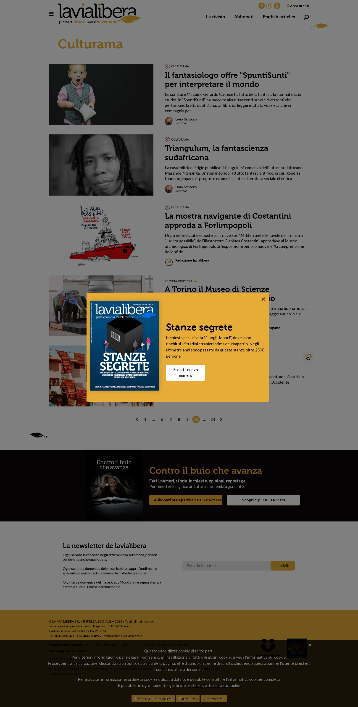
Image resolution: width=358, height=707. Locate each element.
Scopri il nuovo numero (186, 372)
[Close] (264, 299)
